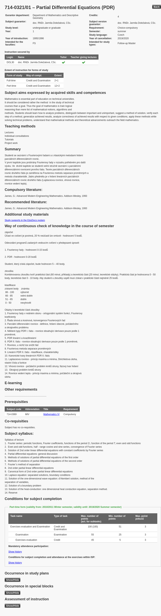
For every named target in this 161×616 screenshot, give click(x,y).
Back (157, 6)
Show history (15, 551)
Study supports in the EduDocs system (25, 220)
